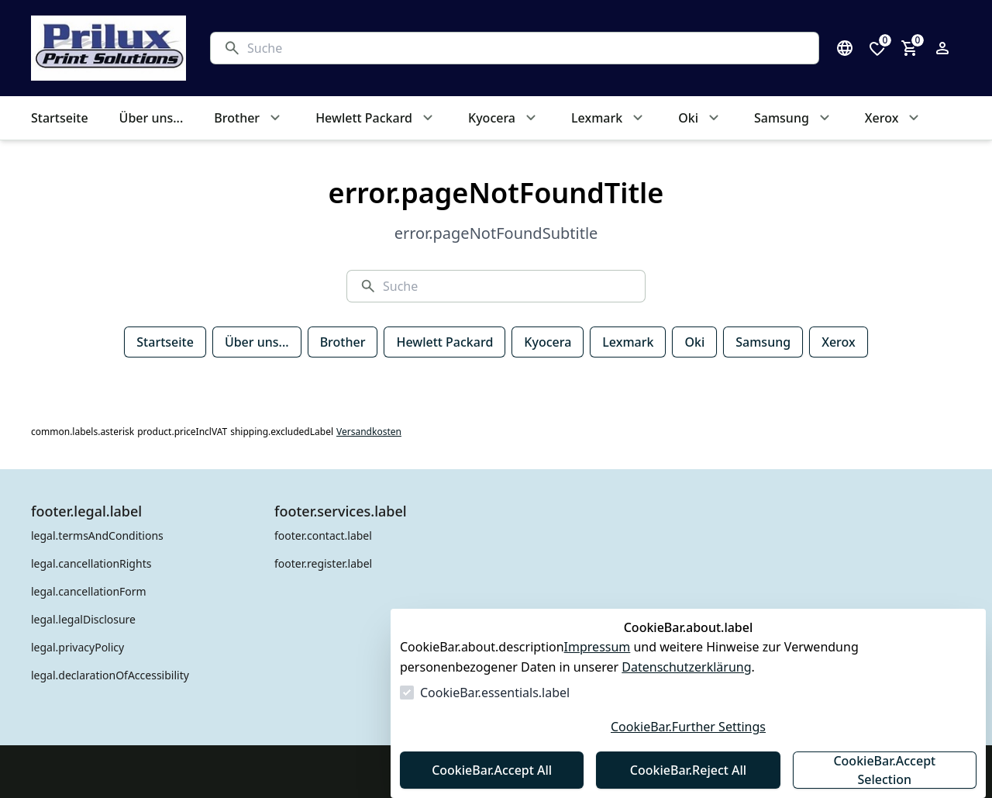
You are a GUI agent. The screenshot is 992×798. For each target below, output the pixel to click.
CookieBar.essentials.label (495, 692)
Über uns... (257, 342)
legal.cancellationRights (91, 563)
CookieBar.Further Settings (688, 726)
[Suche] (526, 48)
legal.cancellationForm (88, 591)
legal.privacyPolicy (77, 647)
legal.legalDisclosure (83, 619)
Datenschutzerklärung (686, 666)
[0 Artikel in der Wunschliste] (877, 48)
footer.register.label (323, 563)
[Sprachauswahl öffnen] (844, 48)
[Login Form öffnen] (942, 48)
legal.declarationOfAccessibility (110, 675)
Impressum (597, 646)
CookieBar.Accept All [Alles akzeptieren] (492, 770)
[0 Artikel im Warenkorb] (909, 48)
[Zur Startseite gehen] (105, 48)
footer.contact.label (323, 535)
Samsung (762, 342)
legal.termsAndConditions (97, 535)
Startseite (165, 342)
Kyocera (547, 342)
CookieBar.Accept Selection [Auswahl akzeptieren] (884, 770)
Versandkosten (368, 432)
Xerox (839, 342)
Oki (694, 342)
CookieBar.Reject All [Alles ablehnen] (688, 770)
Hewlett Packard (444, 342)
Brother (343, 342)
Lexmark (627, 342)
